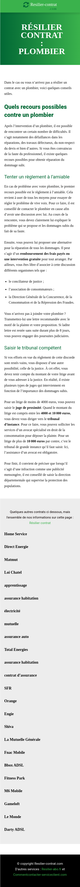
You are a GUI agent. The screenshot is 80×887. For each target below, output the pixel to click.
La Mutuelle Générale (22, 739)
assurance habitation (21, 598)
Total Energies (16, 649)
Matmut (11, 560)
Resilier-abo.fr (51, 869)
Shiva (8, 726)
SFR (8, 688)
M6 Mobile (13, 791)
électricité (12, 611)
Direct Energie (16, 547)
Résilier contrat (40, 523)
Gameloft (12, 804)
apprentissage (15, 585)
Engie (9, 714)
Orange (10, 701)
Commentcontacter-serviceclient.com (40, 875)
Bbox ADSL (14, 765)
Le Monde (12, 817)
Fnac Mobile (14, 752)
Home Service (15, 534)
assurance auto (16, 637)
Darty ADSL (14, 829)
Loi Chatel (13, 572)
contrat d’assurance (20, 675)
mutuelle (11, 624)
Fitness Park (14, 778)
